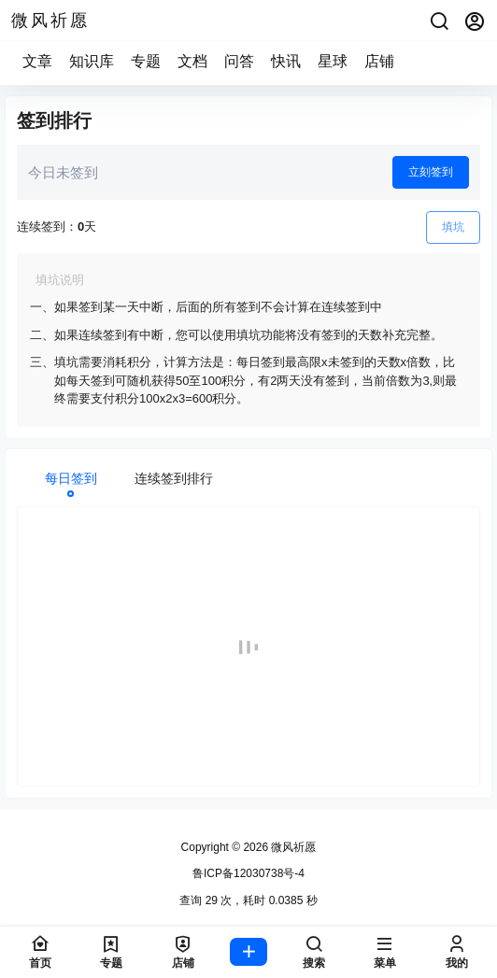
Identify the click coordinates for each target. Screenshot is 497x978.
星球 (333, 61)
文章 (37, 61)
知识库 (91, 61)
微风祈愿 (292, 847)
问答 (239, 61)
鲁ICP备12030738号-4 (248, 873)
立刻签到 (430, 171)
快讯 (286, 61)
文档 (192, 61)
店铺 (379, 61)
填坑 (453, 227)
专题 (146, 61)
